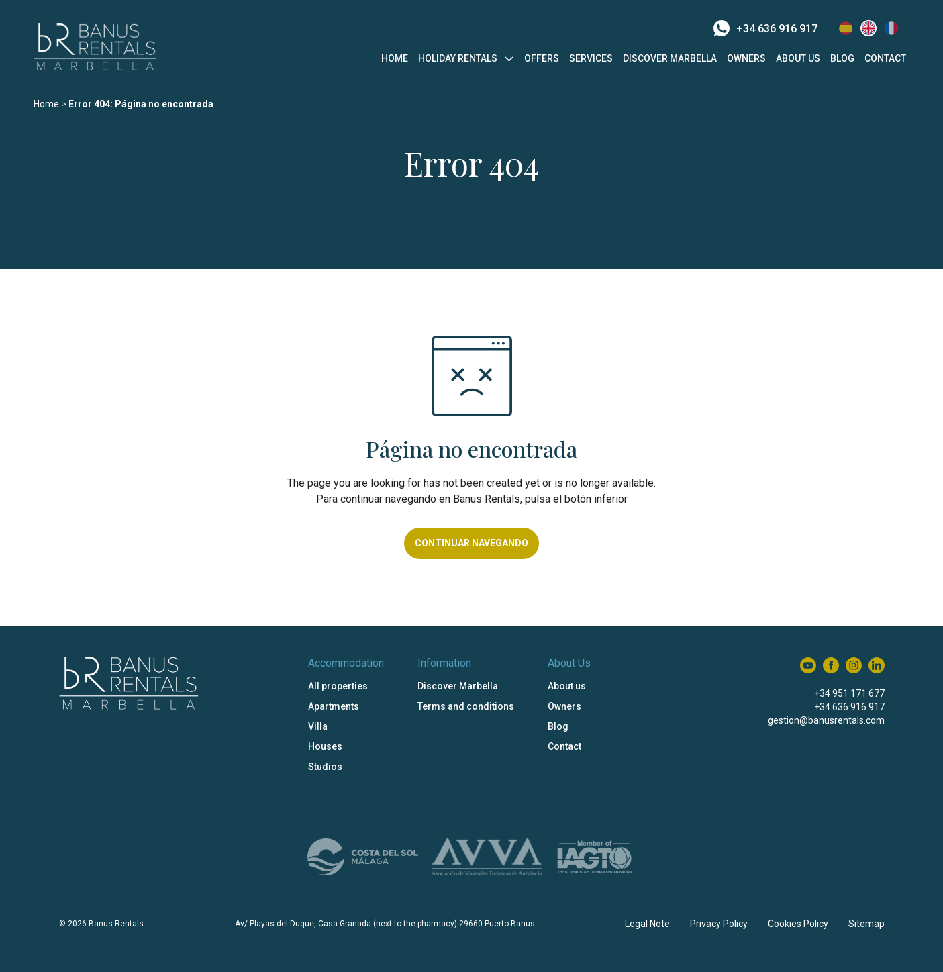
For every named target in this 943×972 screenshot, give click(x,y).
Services (591, 58)
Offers (541, 58)
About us (798, 58)
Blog (842, 58)
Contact (885, 58)
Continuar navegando (471, 543)
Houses (325, 746)
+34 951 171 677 (849, 693)
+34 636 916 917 (765, 28)
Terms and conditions (465, 706)
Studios (325, 766)
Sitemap (866, 923)
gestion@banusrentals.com (826, 720)
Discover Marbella (670, 58)
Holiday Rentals (457, 58)
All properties (338, 686)
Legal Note (647, 923)
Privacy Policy (719, 923)
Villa (318, 726)
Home (394, 58)
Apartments (333, 706)
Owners (746, 58)
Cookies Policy (798, 923)
